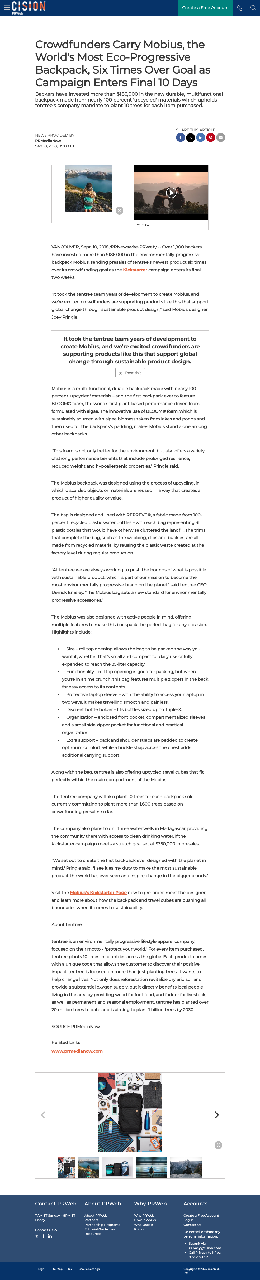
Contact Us (46, 1230)
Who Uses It (143, 1225)
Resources (92, 1234)
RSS (70, 1269)
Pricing (139, 1229)
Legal (41, 1269)
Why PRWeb (144, 1215)
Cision (212, 1269)
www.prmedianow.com (77, 1051)
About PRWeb (95, 1215)
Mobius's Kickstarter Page (98, 892)
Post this (130, 373)
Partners (91, 1220)
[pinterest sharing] (210, 138)
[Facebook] (43, 1236)
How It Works (145, 1220)
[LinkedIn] (49, 1236)
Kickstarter (135, 269)
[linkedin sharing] (200, 138)
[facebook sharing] (180, 138)
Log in (188, 1220)
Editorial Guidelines (99, 1229)
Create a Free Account (205, 7)
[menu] (6, 8)
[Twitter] (37, 1236)
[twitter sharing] (190, 138)
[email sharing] (220, 138)
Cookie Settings (89, 1269)
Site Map (57, 1269)
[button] (253, 8)
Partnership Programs (102, 1225)
